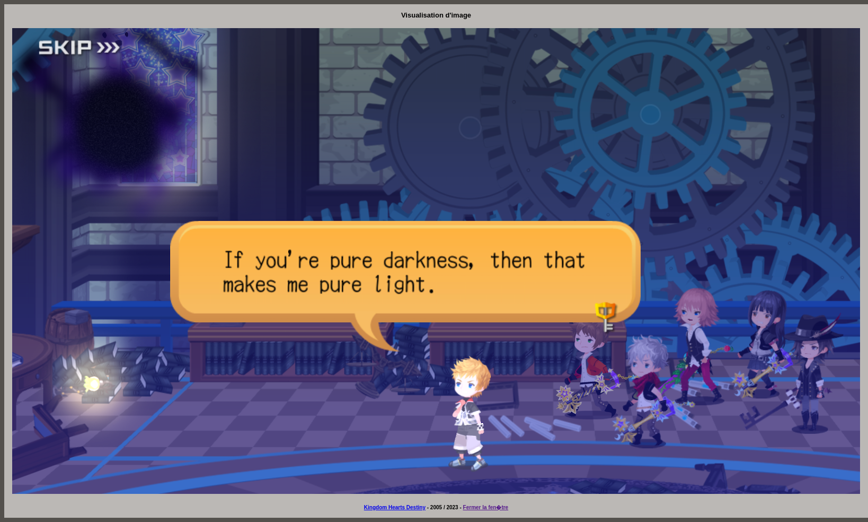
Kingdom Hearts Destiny (395, 507)
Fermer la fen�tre (486, 507)
